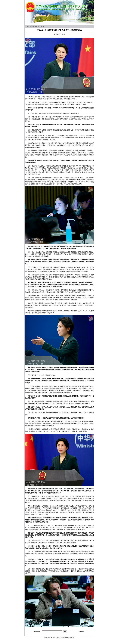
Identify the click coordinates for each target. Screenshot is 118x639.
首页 (28, 26)
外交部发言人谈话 (37, 26)
